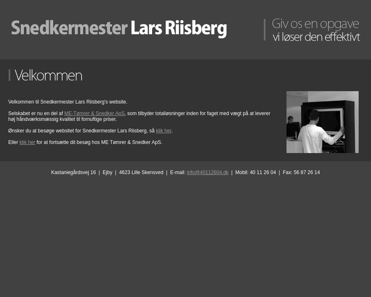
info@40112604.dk (207, 172)
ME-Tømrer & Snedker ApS (94, 113)
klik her (163, 131)
